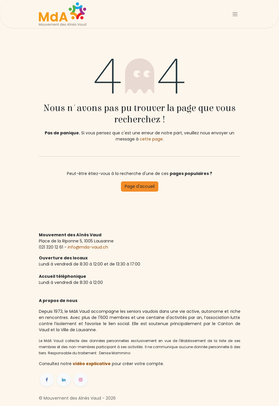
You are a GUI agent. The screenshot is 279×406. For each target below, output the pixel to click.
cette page (151, 139)
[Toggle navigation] (235, 14)
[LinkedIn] (64, 380)
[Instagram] (81, 380)
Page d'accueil (140, 186)
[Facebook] (47, 380)
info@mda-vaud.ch (88, 247)
